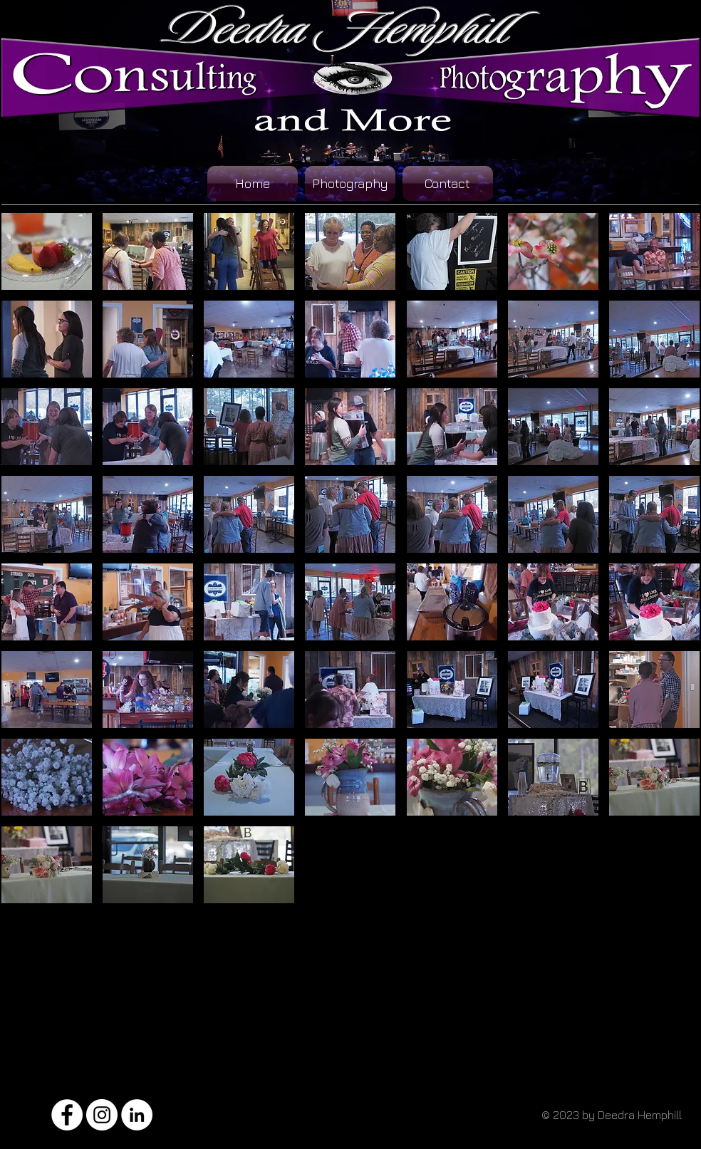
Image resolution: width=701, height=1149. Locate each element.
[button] (46, 251)
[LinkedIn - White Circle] (136, 1114)
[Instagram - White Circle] (102, 1114)
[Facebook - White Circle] (67, 1114)
